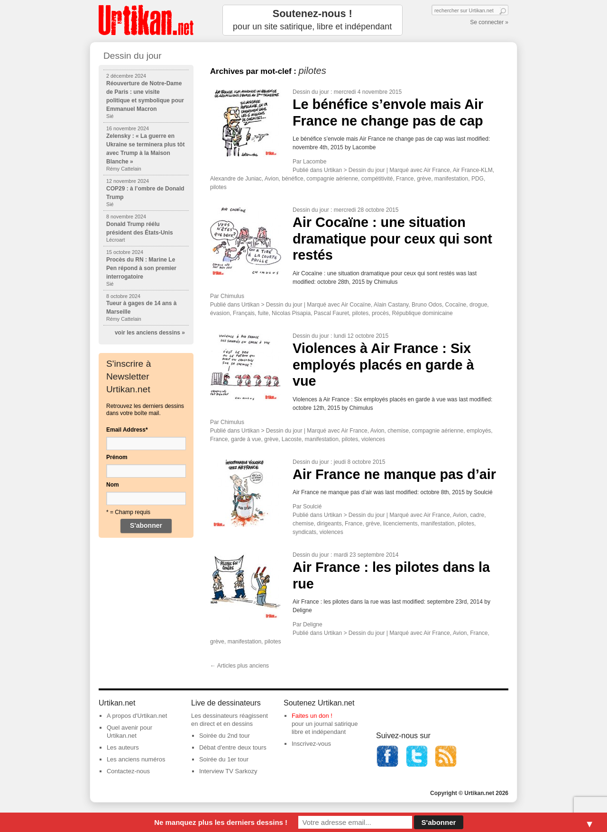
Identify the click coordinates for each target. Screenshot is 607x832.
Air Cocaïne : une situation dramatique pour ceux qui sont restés (392, 238)
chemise (398, 430)
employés (479, 430)
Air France (436, 170)
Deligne (312, 624)
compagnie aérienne (332, 178)
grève (424, 178)
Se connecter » (489, 22)
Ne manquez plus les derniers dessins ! (220, 822)
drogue (478, 304)
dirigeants (329, 523)
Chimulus (232, 296)
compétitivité (377, 178)
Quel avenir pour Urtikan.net (129, 731)
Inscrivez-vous (311, 743)
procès (380, 313)
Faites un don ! (312, 715)
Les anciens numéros (136, 759)
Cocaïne (456, 304)
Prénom (117, 457)
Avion (272, 178)
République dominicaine (422, 313)
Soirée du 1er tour (223, 759)
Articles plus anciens (239, 665)
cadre (477, 515)
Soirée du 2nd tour (224, 735)
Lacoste (292, 439)
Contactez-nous (128, 771)
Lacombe (314, 161)
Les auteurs (123, 747)
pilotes (218, 187)
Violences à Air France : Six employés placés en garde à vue (383, 365)
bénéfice (292, 178)
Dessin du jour (311, 92)
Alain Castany (391, 304)
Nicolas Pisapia (291, 313)
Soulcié (312, 506)
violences (373, 439)
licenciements (400, 523)
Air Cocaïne (356, 304)
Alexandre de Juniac (236, 178)
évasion (220, 313)
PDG (477, 178)
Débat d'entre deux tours (233, 747)
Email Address (127, 429)
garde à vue (246, 439)
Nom (112, 484)
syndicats (304, 532)
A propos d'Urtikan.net (137, 715)
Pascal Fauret (331, 313)
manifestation (451, 178)
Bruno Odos (427, 304)
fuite (263, 313)
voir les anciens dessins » (150, 332)
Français (244, 313)
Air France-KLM (473, 170)
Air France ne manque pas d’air (394, 474)
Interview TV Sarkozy (228, 771)
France (405, 178)
